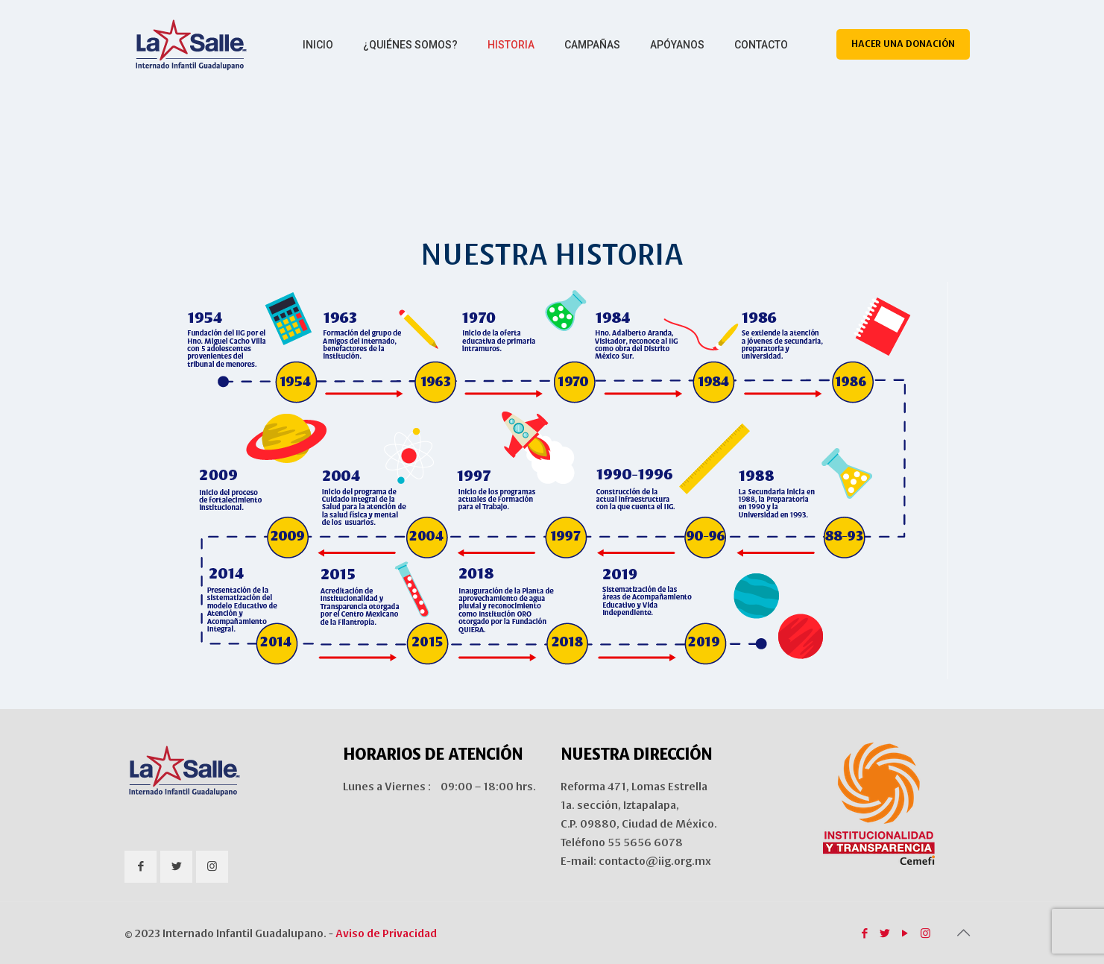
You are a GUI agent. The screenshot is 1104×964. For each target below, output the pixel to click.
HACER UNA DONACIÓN (903, 44)
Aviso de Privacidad (386, 933)
